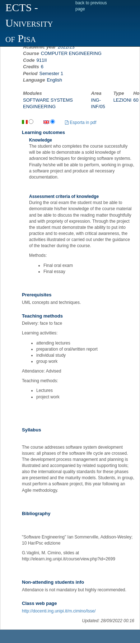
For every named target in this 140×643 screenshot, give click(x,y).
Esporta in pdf (80, 122)
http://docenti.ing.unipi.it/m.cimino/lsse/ (58, 611)
